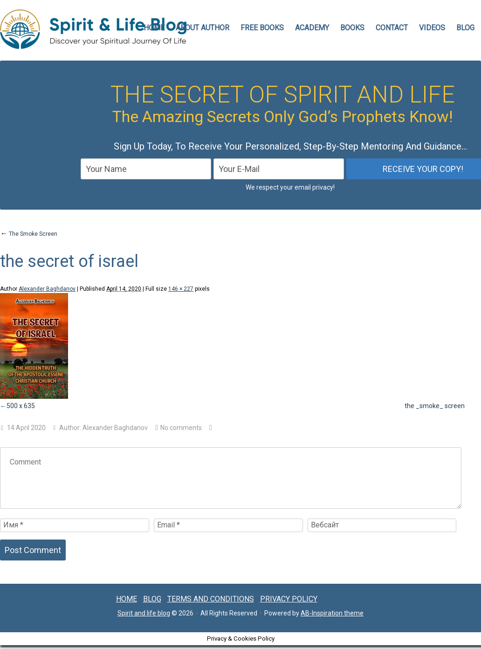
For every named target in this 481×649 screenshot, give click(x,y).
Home (126, 598)
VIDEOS (432, 27)
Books (352, 27)
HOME (154, 27)
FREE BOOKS (262, 27)
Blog (465, 27)
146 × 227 (180, 289)
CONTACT (392, 27)
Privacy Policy (288, 598)
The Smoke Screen (28, 234)
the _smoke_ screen (435, 406)
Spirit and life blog (143, 613)
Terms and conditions (210, 598)
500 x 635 (21, 406)
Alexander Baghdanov (47, 289)
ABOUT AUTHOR (202, 27)
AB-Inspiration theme (332, 613)
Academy (312, 27)
